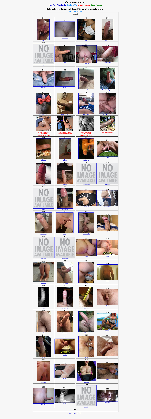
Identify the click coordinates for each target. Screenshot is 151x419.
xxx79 (86, 357)
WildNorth (107, 184)
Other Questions (96, 5)
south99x (86, 89)
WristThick (86, 63)
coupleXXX (107, 330)
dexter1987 (43, 282)
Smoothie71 (43, 233)
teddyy (65, 159)
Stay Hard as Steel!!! (107, 131)
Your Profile (61, 5)
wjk (43, 64)
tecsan (64, 233)
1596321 (86, 283)
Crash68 (86, 256)
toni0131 (65, 86)
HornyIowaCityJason (107, 89)
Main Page (52, 5)
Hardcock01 (65, 208)
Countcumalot (86, 233)
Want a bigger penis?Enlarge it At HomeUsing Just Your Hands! (86, 133)
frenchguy (43, 86)
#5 (77, 413)
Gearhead (65, 332)
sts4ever (65, 184)
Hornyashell (107, 401)
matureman (65, 37)
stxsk (43, 357)
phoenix (86, 406)
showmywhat (86, 114)
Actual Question (84, 5)
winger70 (107, 379)
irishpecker (43, 159)
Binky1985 (65, 283)
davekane (43, 258)
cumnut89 (43, 381)
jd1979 (107, 231)
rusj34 (107, 305)
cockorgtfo (86, 159)
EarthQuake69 (65, 114)
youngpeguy (107, 62)
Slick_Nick (65, 307)
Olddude (43, 403)
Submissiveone (65, 258)
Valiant (43, 307)
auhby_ (43, 332)
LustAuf (65, 354)
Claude (86, 332)
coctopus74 (43, 208)
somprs (107, 280)
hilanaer (43, 40)
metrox (65, 403)
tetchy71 (107, 40)
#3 (72, 413)
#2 (70, 413)
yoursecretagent (107, 206)
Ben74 (107, 356)
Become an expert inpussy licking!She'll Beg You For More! (43, 133)
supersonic (86, 381)
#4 (75, 413)
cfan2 (107, 156)
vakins (65, 62)
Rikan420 (86, 206)
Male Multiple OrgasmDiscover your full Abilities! (65, 132)
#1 (68, 413)
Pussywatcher (86, 184)
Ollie (43, 184)
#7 (82, 413)
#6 (80, 413)
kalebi (65, 378)
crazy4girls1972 (43, 114)
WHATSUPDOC (107, 114)
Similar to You (72, 5)
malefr (107, 255)
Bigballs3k (86, 307)
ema (86, 40)
